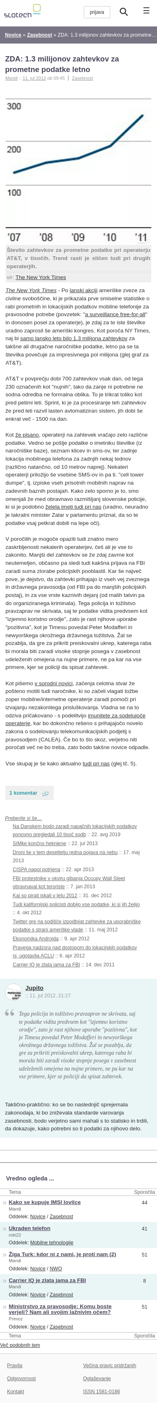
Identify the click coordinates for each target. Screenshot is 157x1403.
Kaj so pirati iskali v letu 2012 (45, 895)
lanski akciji (84, 290)
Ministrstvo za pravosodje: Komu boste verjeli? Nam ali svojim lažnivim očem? (60, 1309)
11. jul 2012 (34, 78)
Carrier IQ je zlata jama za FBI (46, 965)
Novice (38, 1216)
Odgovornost (21, 1378)
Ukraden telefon (29, 1228)
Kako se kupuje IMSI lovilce (45, 1202)
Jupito (35, 988)
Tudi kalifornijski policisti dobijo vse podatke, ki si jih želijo (76, 904)
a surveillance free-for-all (115, 314)
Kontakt (15, 1391)
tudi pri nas (96, 764)
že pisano (27, 435)
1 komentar (23, 793)
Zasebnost (82, 78)
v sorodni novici (53, 683)
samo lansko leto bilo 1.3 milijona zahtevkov (74, 338)
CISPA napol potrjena (36, 869)
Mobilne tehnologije (51, 1243)
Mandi (15, 1208)
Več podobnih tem (20, 1345)
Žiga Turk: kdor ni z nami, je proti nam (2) (62, 1254)
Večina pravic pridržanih (109, 1365)
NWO (56, 1269)
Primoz (16, 1318)
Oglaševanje (97, 1378)
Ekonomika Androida (36, 939)
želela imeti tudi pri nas (73, 507)
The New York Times (40, 277)
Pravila (14, 1365)
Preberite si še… (23, 818)
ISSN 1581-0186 (101, 1391)
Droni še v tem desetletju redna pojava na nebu (65, 852)
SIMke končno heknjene (39, 843)
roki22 (15, 1235)
